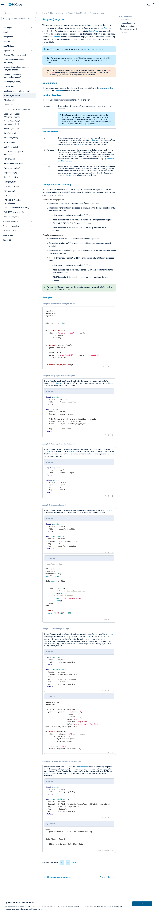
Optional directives (128, 26)
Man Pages (7, 28)
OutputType (93, 31)
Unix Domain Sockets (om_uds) (16, 207)
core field (103, 28)
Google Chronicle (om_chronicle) (17, 109)
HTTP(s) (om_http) (11, 129)
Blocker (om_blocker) (12, 82)
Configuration (8, 37)
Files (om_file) (9, 100)
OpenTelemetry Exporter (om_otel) (13, 152)
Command (59, 91)
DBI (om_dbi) (9, 86)
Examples (123, 32)
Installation (7, 32)
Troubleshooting (9, 231)
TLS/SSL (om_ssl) (11, 186)
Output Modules (9, 50)
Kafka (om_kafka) (11, 138)
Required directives (128, 23)
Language (6, 41)
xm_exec (104, 60)
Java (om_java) (10, 133)
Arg (111, 383)
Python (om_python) (12, 168)
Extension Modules (10, 221)
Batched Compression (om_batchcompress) (13, 75)
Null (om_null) (9, 142)
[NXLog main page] (15, 5)
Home (7, 13)
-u (69, 73)
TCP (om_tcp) (9, 191)
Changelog (7, 240)
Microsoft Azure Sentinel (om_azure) (14, 61)
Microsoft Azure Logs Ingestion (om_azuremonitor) (16, 68)
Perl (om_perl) (9, 159)
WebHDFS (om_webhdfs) (14, 212)
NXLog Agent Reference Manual (61, 13)
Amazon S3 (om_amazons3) (15, 55)
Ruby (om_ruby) (10, 182)
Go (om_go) (8, 105)
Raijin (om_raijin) (10, 173)
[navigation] (32, 27)
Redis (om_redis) (11, 177)
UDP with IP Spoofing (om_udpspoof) (12, 201)
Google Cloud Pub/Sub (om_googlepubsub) (13, 122)
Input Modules (8, 46)
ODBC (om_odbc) (11, 147)
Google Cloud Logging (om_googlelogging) (13, 115)
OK (142, 904)
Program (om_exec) (12, 95)
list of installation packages (93, 49)
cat (49, 451)
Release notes (8, 235)
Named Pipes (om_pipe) (13, 163)
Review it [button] (74, 862)
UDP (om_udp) (10, 196)
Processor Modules (11, 226)
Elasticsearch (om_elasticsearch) (17, 91)
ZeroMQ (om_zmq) (11, 217)
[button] (4, 4)
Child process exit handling (129, 29)
